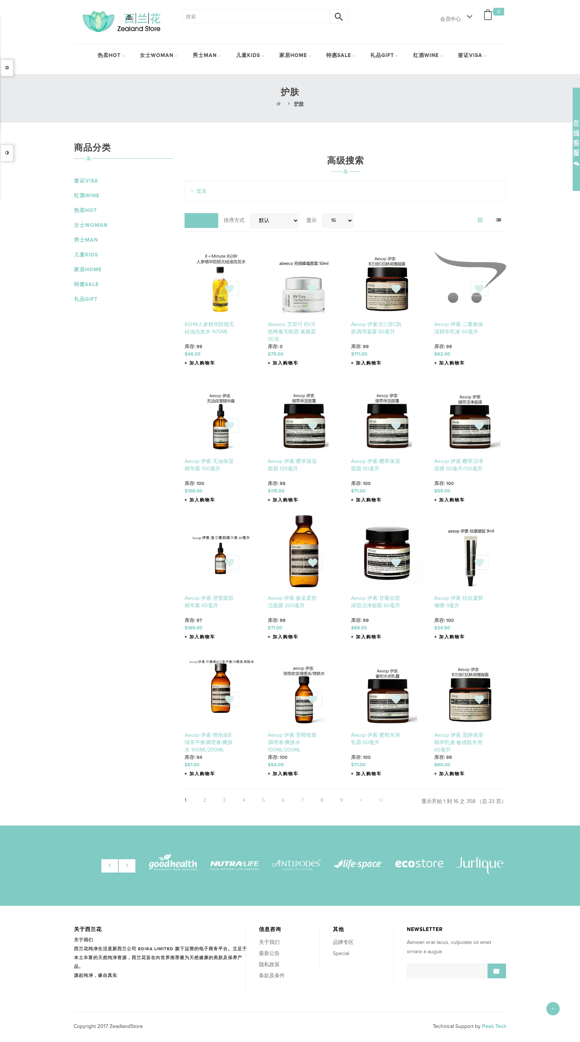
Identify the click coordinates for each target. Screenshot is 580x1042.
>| (380, 800)
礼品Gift (86, 299)
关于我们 (269, 942)
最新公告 (269, 953)
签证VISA (86, 181)
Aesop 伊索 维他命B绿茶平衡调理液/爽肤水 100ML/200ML (209, 742)
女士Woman (91, 225)
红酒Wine (87, 195)
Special (341, 953)
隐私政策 (269, 964)
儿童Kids (86, 255)
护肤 (299, 104)
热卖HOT (85, 210)
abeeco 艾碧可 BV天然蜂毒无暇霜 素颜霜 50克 (292, 331)
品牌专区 (343, 942)
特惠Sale (86, 284)
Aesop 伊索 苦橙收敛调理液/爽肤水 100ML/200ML (292, 742)
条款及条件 (272, 975)
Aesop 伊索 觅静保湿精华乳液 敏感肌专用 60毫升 (458, 742)
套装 (201, 191)
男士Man (86, 240)
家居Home (88, 269)
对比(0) (201, 220)
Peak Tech (494, 1026)
